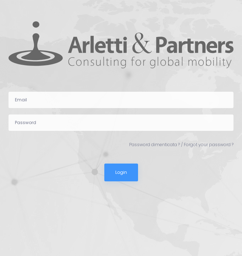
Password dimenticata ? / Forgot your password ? (181, 145)
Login (121, 172)
